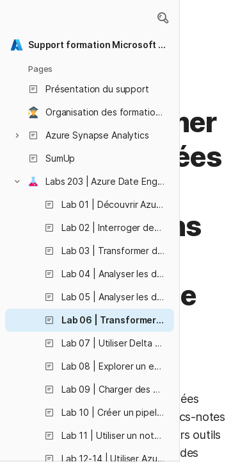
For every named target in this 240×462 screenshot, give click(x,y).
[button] (163, 18)
